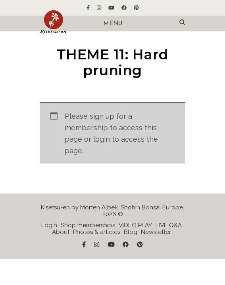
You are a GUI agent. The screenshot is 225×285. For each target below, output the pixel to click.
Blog (130, 232)
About (60, 232)
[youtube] (111, 8)
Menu (112, 24)
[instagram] (99, 8)
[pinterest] (136, 8)
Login (49, 225)
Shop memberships (88, 225)
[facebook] (124, 8)
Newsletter (156, 232)
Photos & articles (96, 232)
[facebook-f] (89, 8)
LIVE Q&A (169, 225)
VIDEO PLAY (135, 225)
